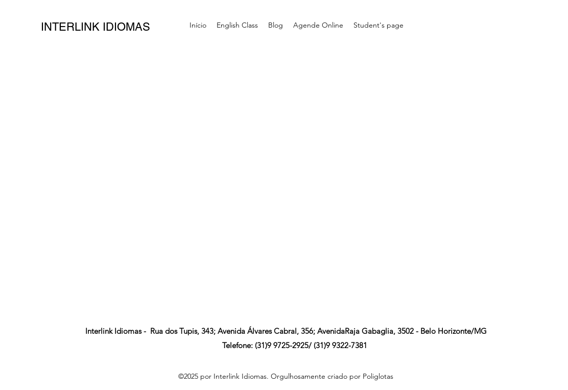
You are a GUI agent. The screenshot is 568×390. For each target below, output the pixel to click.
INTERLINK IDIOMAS (95, 26)
